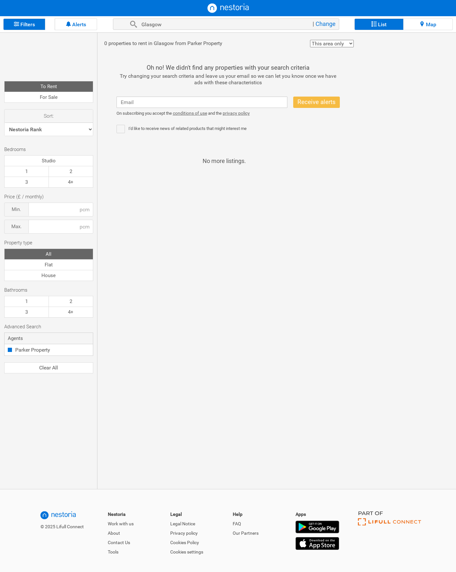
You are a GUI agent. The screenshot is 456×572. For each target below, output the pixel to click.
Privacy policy (184, 533)
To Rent (48, 86)
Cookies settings (186, 551)
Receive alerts (316, 102)
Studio (49, 161)
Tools (113, 551)
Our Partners (246, 533)
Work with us (121, 523)
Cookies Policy (184, 542)
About (114, 533)
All (48, 254)
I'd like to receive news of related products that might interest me (187, 128)
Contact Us (119, 542)
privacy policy (236, 113)
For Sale (49, 97)
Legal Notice (182, 523)
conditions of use (190, 113)
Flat (49, 265)
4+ (70, 182)
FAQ (237, 523)
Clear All (48, 368)
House (48, 275)
